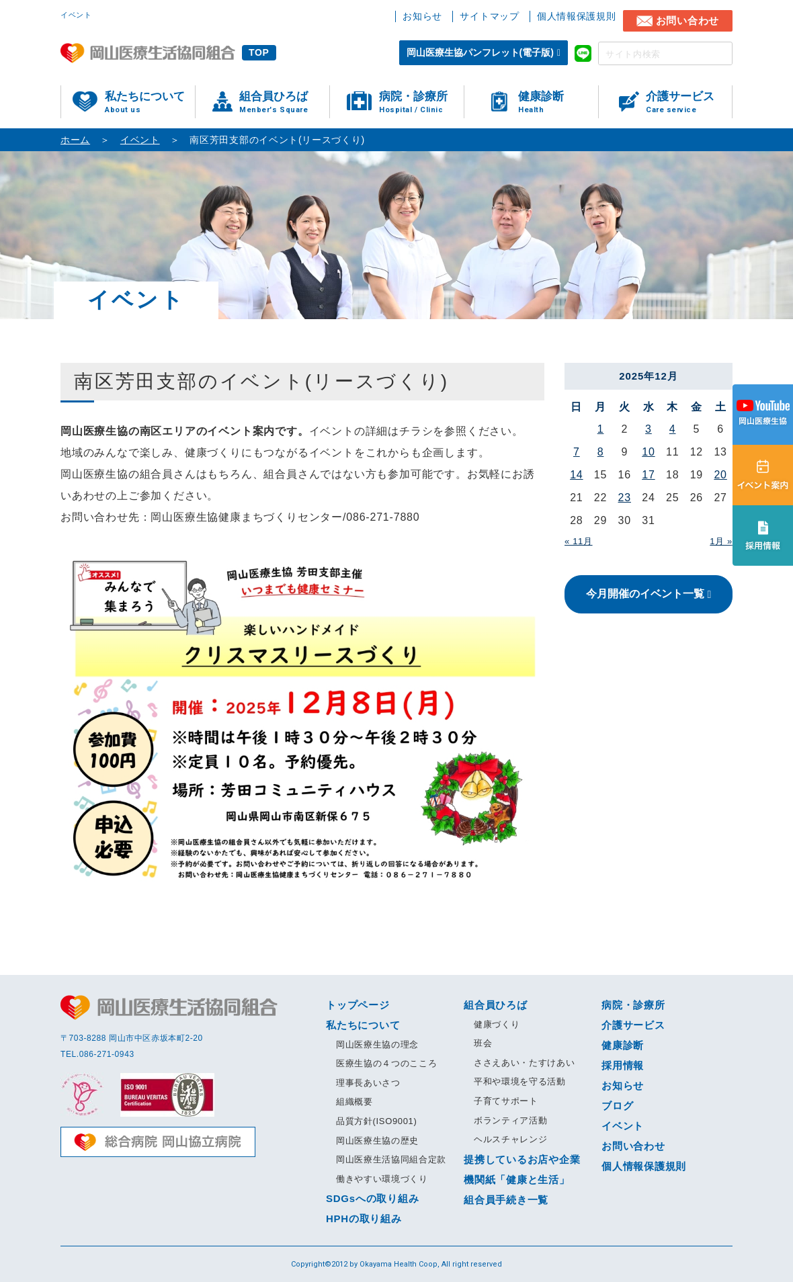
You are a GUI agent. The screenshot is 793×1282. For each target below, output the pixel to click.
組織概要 (354, 1102)
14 (576, 474)
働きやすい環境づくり (382, 1179)
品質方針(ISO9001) (376, 1121)
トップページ (358, 1005)
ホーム (75, 139)
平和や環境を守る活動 (520, 1081)
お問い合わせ (688, 20)
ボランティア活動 (510, 1120)
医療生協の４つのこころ (386, 1063)
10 (648, 452)
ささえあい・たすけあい (524, 1063)
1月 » (721, 541)
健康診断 (558, 102)
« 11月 (579, 541)
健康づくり (496, 1024)
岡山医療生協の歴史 (377, 1141)
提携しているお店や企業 (522, 1159)
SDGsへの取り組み (372, 1198)
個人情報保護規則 (576, 16)
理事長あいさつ (368, 1083)
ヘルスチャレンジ (510, 1139)
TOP (259, 52)
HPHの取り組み (364, 1218)
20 (720, 474)
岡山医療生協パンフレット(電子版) (480, 52)
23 (624, 497)
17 (648, 474)
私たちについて (150, 102)
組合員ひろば (284, 102)
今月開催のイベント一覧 (645, 593)
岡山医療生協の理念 (377, 1044)
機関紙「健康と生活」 (517, 1179)
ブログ (617, 1105)
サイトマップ (489, 16)
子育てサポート (506, 1101)
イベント (140, 139)
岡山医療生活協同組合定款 (391, 1159)
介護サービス (689, 102)
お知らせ (422, 16)
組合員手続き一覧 (506, 1199)
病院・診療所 (421, 102)
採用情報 (622, 1065)
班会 (483, 1043)
